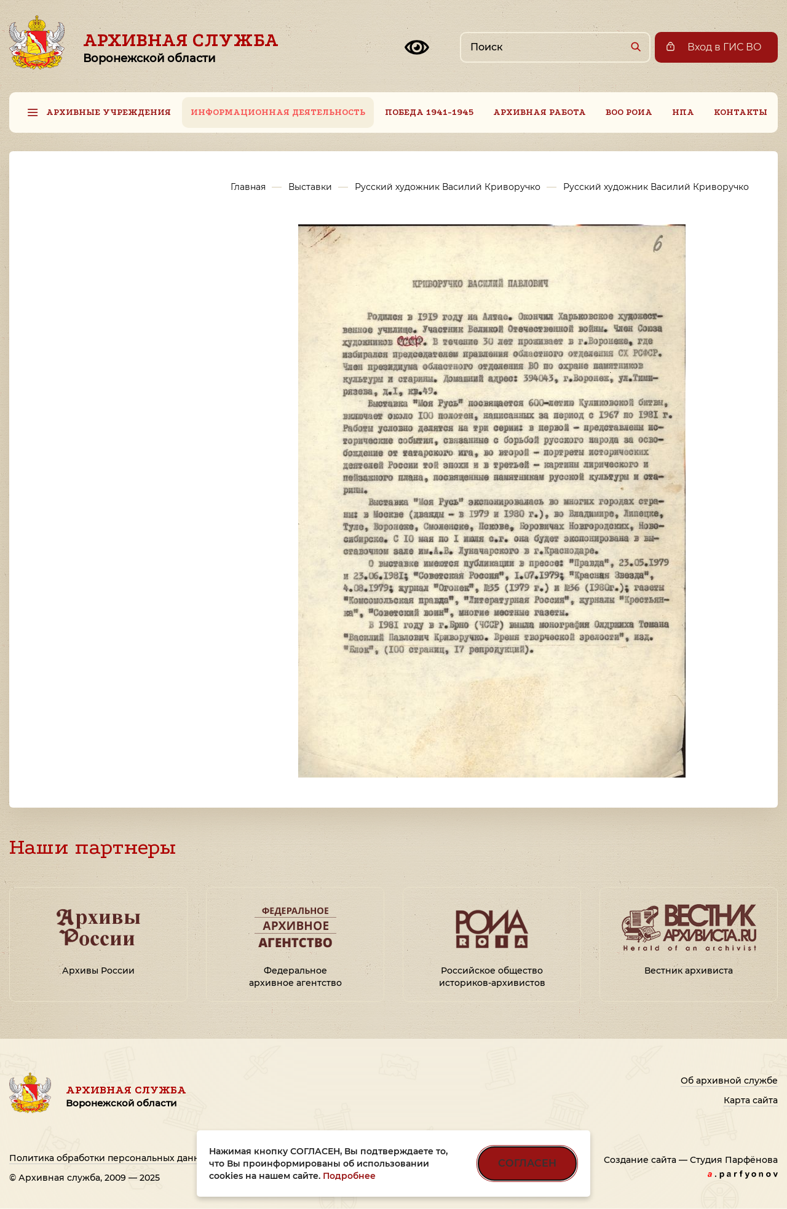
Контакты (740, 112)
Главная (248, 186)
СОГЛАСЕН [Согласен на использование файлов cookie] (527, 1163)
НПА (683, 112)
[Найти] (635, 46)
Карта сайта (751, 1100)
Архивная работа (539, 112)
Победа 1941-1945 (429, 112)
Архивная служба (181, 47)
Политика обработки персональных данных (110, 1158)
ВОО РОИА (629, 112)
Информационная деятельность (278, 112)
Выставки (310, 186)
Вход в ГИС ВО (724, 47)
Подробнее (349, 1175)
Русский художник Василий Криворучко (447, 186)
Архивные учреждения (108, 112)
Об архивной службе (729, 1080)
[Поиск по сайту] (555, 47)
